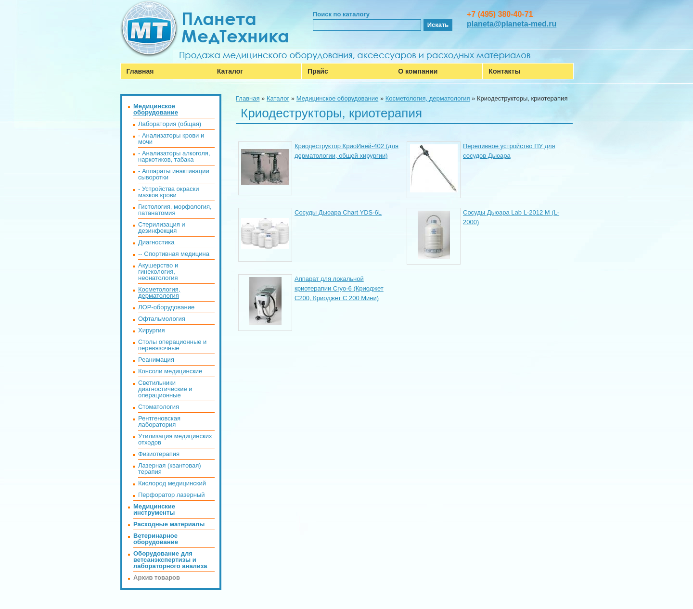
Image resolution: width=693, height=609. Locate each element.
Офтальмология (161, 318)
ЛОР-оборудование (166, 307)
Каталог (230, 71)
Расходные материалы (169, 524)
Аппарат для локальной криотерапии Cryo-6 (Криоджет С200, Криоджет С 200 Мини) (339, 288)
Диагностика (156, 242)
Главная (140, 71)
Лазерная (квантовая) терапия (169, 468)
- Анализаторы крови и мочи (171, 138)
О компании (417, 71)
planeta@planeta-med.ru (511, 24)
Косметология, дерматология (427, 98)
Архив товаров (156, 577)
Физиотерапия (159, 453)
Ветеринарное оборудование (155, 539)
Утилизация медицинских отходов (175, 439)
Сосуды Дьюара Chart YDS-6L (338, 212)
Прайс (318, 71)
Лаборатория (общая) (169, 123)
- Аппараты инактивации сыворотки (173, 174)
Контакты (504, 71)
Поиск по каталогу (341, 14)
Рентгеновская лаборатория (159, 421)
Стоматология (158, 406)
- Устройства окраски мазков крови (168, 192)
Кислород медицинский (172, 483)
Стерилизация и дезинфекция (161, 227)
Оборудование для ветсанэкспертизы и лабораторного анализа (170, 560)
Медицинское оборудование (337, 98)
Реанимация (156, 359)
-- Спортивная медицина (173, 253)
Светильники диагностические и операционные (165, 389)
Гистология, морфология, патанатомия (175, 209)
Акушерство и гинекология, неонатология (158, 271)
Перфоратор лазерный (171, 494)
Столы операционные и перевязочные (172, 345)
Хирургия (151, 330)
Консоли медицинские (170, 371)
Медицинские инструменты (154, 509)
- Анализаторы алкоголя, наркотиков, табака (174, 156)
